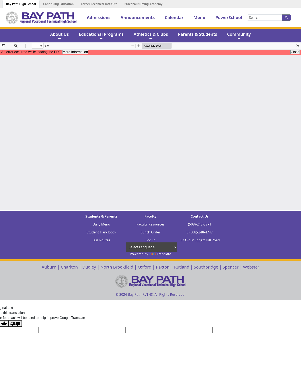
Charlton (69, 267)
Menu (199, 17)
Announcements (138, 17)
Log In (150, 240)
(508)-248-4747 (201, 232)
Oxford (144, 267)
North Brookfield (117, 267)
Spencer (231, 267)
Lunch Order (150, 232)
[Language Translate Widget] (151, 246)
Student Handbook (101, 232)
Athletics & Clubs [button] (151, 34)
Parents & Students (197, 34)
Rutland (181, 267)
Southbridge (206, 267)
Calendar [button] (174, 17)
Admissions (99, 17)
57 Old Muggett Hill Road (200, 240)
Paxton (163, 267)
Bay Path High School (21, 4)
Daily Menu (101, 224)
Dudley (89, 267)
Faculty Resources (150, 224)
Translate (160, 254)
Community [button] (239, 34)
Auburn (49, 267)
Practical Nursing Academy (143, 4)
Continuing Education (58, 4)
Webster (251, 267)
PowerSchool (228, 17)
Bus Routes (101, 240)
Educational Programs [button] (101, 34)
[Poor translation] (15, 323)
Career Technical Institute (99, 4)
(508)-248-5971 (199, 224)
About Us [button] (59, 34)
